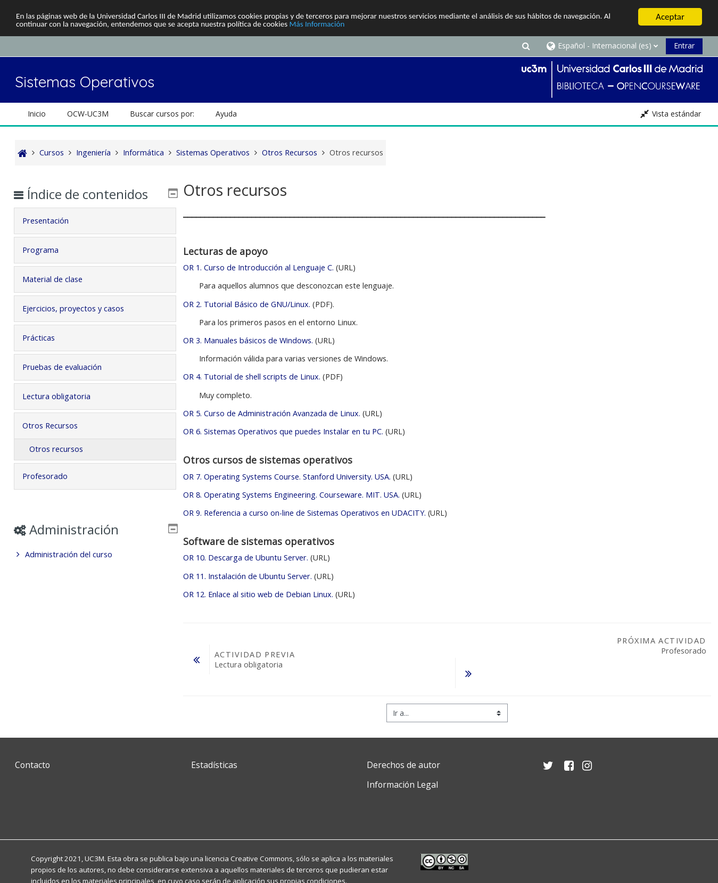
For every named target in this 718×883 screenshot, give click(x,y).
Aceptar (670, 16)
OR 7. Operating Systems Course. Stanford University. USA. (287, 477)
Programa (48, 250)
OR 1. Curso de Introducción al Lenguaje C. (258, 267)
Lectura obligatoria (64, 396)
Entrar (684, 45)
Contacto (32, 765)
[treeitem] (95, 554)
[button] (525, 45)
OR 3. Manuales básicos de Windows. (248, 340)
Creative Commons (261, 858)
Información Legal (402, 784)
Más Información (409, 26)
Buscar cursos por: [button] (162, 114)
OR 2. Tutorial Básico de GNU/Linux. (247, 304)
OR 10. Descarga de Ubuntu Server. (245, 557)
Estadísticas (214, 765)
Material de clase (60, 279)
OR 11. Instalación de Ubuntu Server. (247, 576)
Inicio (37, 114)
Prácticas (46, 338)
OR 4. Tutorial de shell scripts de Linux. (253, 377)
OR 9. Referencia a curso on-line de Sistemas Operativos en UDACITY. (304, 513)
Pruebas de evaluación (70, 367)
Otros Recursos (58, 425)
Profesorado (53, 476)
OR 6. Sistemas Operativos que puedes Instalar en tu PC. (283, 431)
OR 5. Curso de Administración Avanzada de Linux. (271, 413)
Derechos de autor (403, 765)
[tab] (95, 221)
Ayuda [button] (226, 114)
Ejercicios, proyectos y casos (81, 308)
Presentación (53, 221)
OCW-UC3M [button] (88, 114)
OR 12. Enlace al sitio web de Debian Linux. (258, 594)
